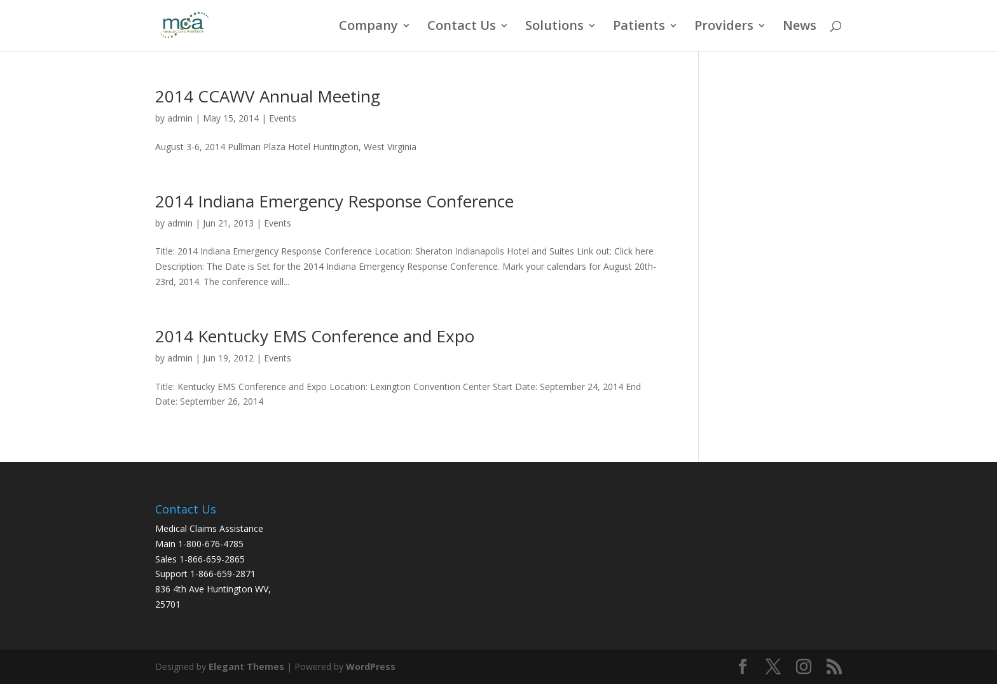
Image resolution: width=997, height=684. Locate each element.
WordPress (370, 666)
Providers (723, 27)
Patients (639, 27)
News (799, 27)
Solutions (554, 27)
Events (282, 118)
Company (368, 27)
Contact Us (461, 27)
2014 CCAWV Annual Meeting (267, 96)
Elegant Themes (246, 666)
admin (180, 118)
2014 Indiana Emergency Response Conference (334, 201)
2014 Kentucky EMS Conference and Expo (314, 336)
